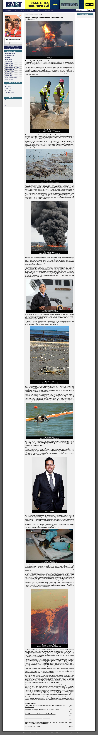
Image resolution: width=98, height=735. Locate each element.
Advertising (68, 733)
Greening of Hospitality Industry (12, 67)
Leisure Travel (41, 733)
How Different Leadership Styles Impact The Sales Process (40, 714)
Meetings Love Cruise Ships (32, 726)
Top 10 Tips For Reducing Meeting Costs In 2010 (37, 718)
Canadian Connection (9, 55)
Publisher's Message (9, 88)
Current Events (8, 59)
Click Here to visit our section (13, 47)
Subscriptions (8, 94)
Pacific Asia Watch (9, 79)
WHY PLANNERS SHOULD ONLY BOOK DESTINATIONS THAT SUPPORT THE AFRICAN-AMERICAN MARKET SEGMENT (46, 723)
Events (6, 101)
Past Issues (7, 103)
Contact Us (75, 733)
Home (6, 84)
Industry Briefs (8, 73)
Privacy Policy (50, 733)
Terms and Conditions (30, 733)
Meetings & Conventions (10, 90)
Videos (6, 105)
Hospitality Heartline (9, 69)
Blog (6, 99)
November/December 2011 (35, 14)
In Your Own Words (9, 71)
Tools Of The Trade (9, 65)
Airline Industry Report (10, 53)
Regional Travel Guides (10, 92)
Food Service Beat (9, 63)
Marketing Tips (8, 75)
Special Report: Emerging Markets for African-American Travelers (42, 709)
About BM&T (8, 86)
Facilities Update (8, 61)
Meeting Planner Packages (11, 77)
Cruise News (7, 57)
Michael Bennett (31, 19)
